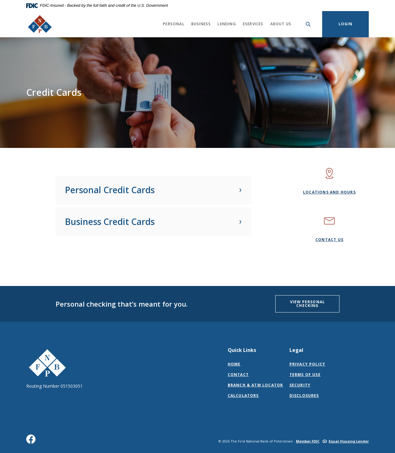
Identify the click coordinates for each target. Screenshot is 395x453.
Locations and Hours (329, 192)
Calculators (243, 395)
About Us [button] (281, 24)
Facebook (32, 441)
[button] (154, 190)
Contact (238, 374)
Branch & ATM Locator (255, 385)
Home (234, 364)
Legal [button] (296, 350)
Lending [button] (227, 24)
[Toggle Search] (308, 24)
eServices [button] (253, 24)
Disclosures (304, 395)
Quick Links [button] (242, 350)
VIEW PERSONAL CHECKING (307, 303)
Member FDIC (307, 441)
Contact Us (329, 239)
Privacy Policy (307, 364)
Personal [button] (174, 24)
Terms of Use (305, 374)
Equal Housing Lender (349, 441)
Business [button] (201, 24)
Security (300, 385)
